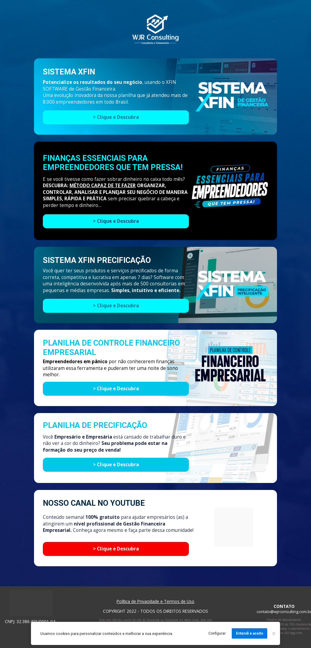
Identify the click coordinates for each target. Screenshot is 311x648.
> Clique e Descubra (116, 221)
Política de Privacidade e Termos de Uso (155, 601)
